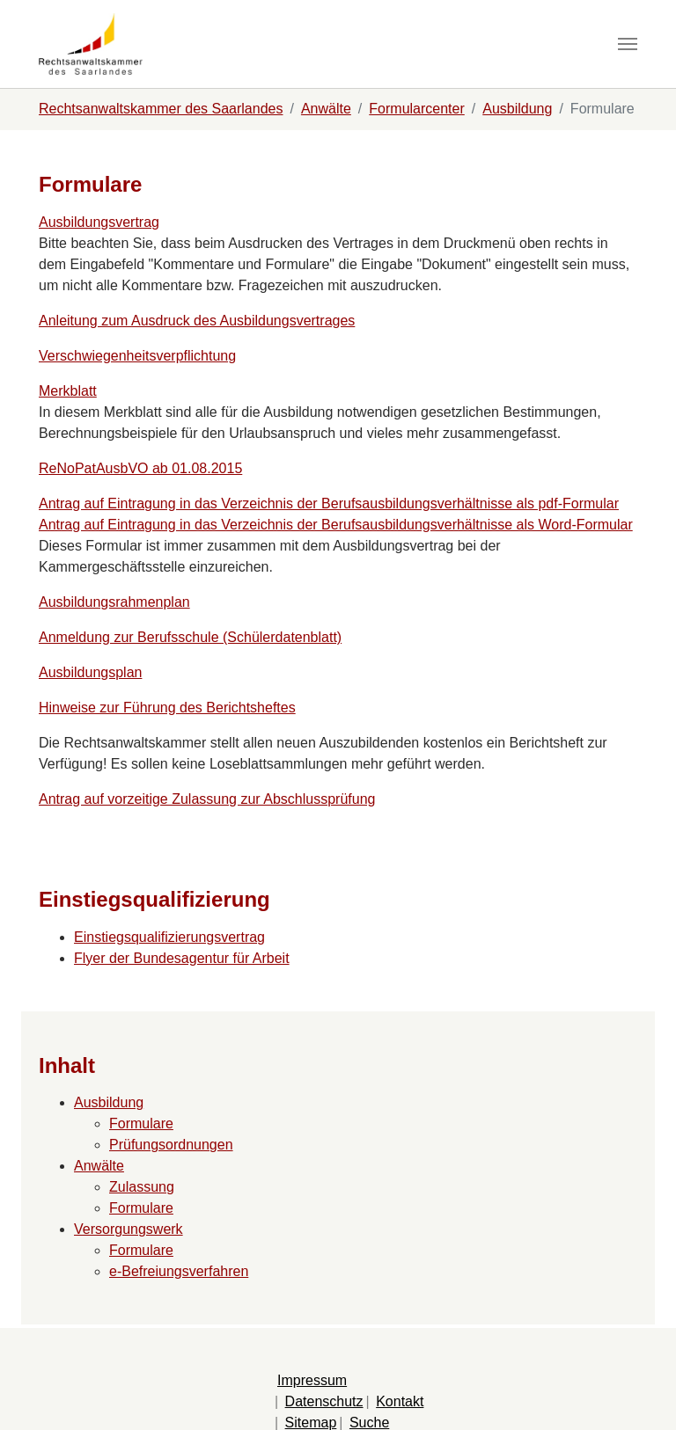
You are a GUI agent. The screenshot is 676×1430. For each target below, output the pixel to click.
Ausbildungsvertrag (99, 222)
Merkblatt (68, 390)
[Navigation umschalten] (627, 44)
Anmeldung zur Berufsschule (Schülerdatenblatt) (190, 637)
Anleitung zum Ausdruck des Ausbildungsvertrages (197, 320)
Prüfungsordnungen (171, 1144)
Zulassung (141, 1186)
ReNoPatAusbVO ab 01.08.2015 (140, 468)
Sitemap (311, 1422)
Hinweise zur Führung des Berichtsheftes (167, 707)
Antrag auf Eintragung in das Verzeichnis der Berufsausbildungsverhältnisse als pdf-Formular (329, 503)
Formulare (141, 1123)
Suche (369, 1422)
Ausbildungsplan (90, 672)
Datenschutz (324, 1401)
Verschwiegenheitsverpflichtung (137, 355)
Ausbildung (108, 1102)
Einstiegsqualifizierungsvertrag (169, 937)
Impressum (312, 1380)
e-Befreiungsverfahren (178, 1271)
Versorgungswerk (128, 1229)
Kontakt (399, 1401)
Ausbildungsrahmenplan (114, 602)
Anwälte (99, 1165)
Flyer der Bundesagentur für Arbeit (182, 958)
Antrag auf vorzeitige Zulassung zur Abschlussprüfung (207, 799)
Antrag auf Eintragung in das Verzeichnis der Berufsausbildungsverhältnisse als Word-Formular (336, 524)
